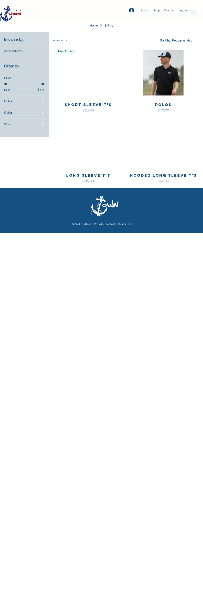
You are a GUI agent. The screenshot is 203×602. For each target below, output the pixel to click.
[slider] (5, 83)
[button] (193, 11)
